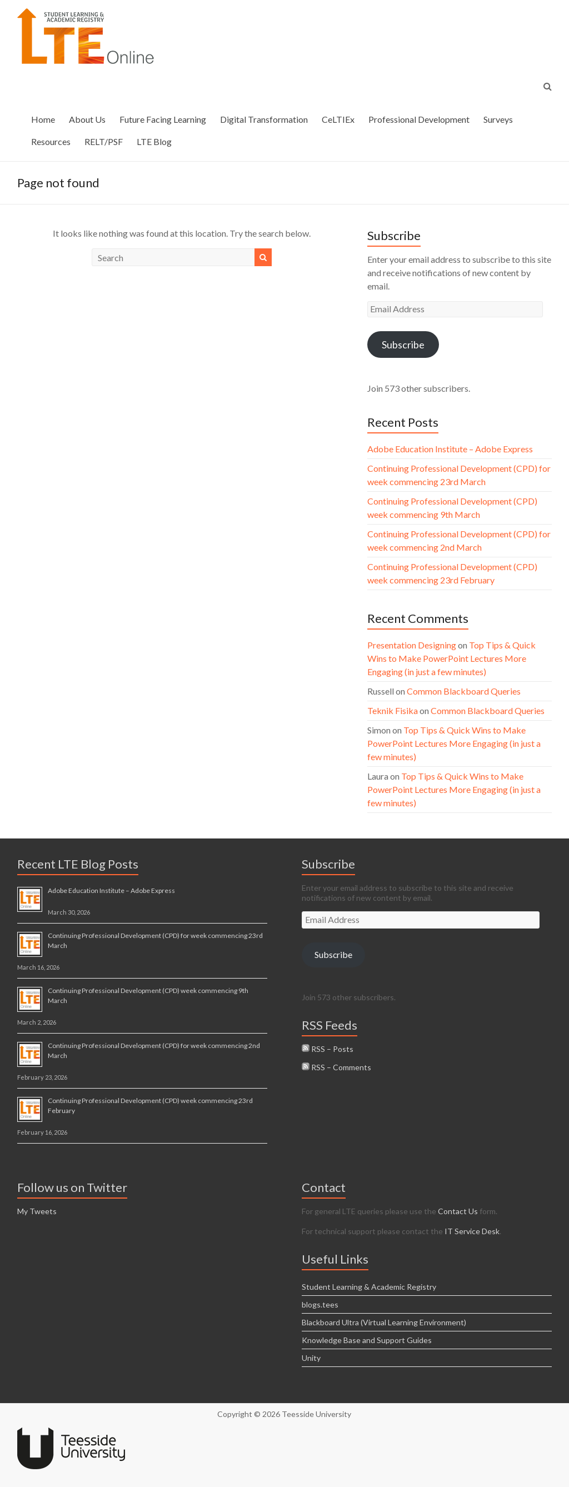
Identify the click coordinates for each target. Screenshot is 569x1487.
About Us (87, 119)
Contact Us (458, 1211)
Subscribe (403, 344)
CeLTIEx (338, 119)
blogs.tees (320, 1304)
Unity (311, 1358)
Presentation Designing (411, 645)
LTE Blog (154, 141)
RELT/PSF (103, 141)
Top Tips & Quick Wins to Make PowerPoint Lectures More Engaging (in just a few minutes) (451, 658)
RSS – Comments (336, 1067)
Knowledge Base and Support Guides (367, 1340)
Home (43, 119)
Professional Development (419, 119)
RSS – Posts (327, 1049)
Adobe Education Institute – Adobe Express (450, 448)
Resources (51, 141)
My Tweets (37, 1211)
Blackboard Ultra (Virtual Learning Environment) (384, 1322)
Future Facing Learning (162, 119)
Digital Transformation (264, 119)
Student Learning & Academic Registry (369, 1286)
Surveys (498, 119)
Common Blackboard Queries (464, 691)
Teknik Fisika (392, 710)
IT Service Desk (472, 1231)
